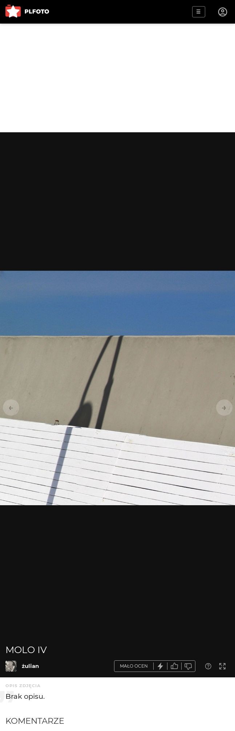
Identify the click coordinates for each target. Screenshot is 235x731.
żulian (30, 666)
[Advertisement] (117, 78)
